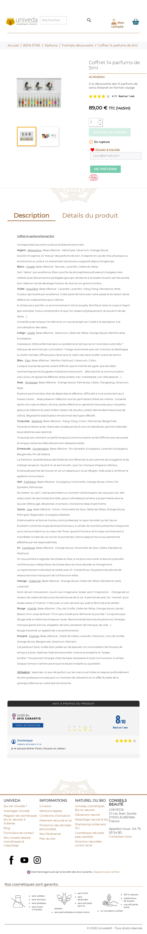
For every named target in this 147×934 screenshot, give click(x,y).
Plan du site (47, 838)
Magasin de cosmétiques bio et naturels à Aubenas (20, 819)
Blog (7, 828)
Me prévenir (105, 169)
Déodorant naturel (87, 814)
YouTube (25, 860)
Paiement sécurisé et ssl (55, 820)
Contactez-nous (120, 836)
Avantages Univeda (16, 811)
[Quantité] (93, 122)
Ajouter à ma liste (105, 150)
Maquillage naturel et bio (92, 819)
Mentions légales (50, 811)
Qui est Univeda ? (15, 806)
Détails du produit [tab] (90, 215)
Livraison (45, 806)
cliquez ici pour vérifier (106, 871)
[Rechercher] (53, 20)
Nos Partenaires (50, 834)
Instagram (38, 860)
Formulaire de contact (19, 833)
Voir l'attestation (28, 725)
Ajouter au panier (110, 132)
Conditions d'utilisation (54, 815)
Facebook (12, 864)
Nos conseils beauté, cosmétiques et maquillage (17, 841)
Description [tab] (31, 215)
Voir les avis (115, 96)
